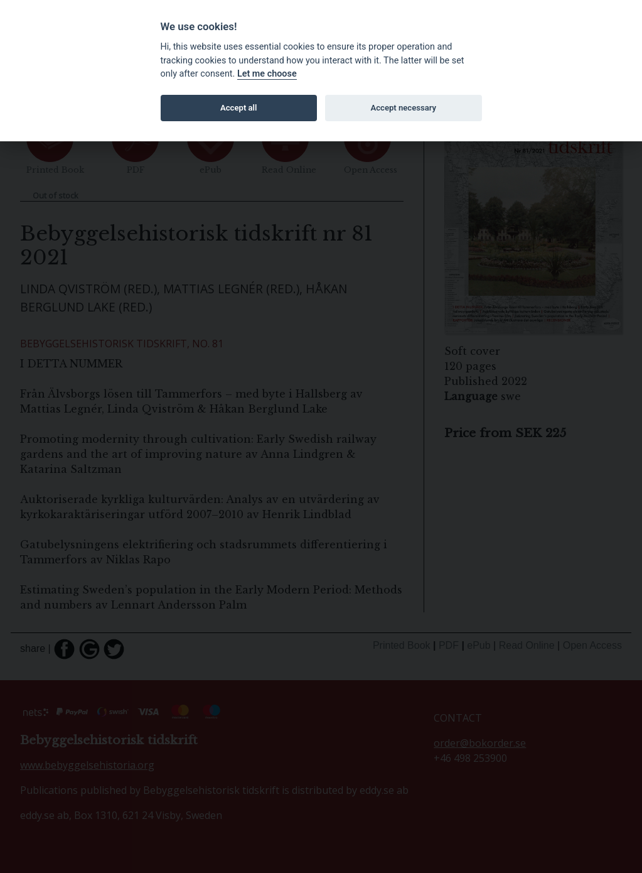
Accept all (238, 107)
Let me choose (267, 73)
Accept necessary (403, 107)
